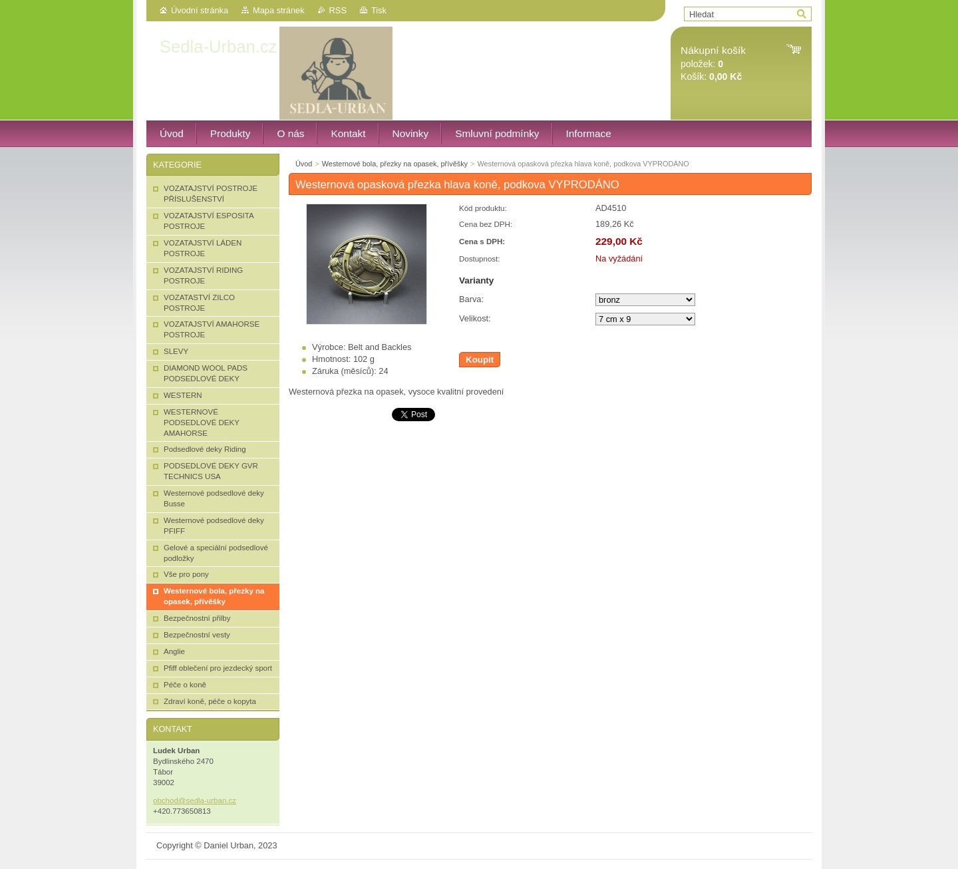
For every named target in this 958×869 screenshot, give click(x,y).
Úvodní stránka (199, 10)
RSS (338, 10)
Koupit (480, 360)
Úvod (303, 164)
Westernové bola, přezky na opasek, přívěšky (395, 164)
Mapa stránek (279, 10)
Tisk (379, 10)
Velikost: (475, 318)
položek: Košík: (713, 63)
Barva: (471, 299)
